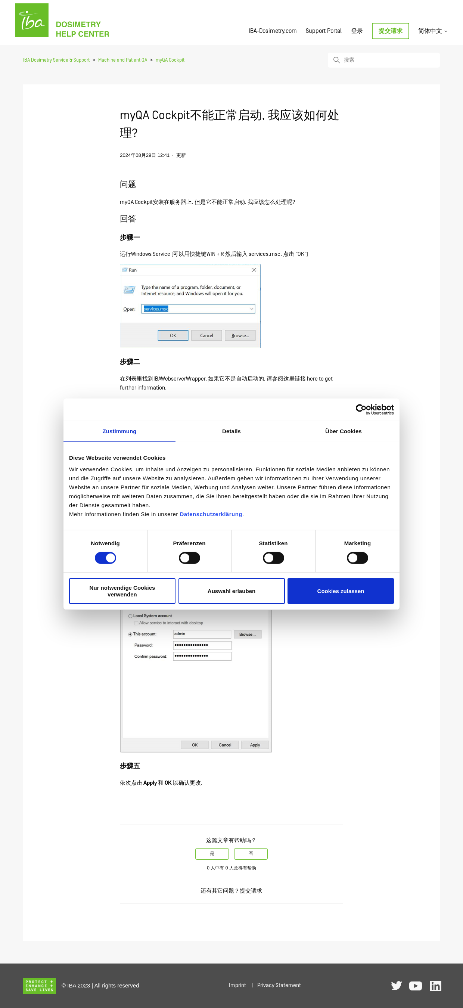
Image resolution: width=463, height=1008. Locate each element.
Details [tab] (231, 431)
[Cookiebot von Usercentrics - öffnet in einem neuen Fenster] (361, 409)
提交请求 (391, 31)
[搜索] (384, 60)
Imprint (237, 985)
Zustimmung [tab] (120, 431)
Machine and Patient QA (122, 60)
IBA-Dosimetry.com (273, 31)
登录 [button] (357, 31)
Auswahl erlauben (231, 591)
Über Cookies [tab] (343, 431)
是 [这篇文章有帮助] (212, 853)
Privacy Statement (279, 985)
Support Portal (324, 31)
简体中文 (433, 31)
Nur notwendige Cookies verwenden (122, 590)
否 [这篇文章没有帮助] (251, 853)
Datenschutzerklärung (211, 514)
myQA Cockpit (170, 60)
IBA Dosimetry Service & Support (56, 60)
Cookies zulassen (340, 591)
